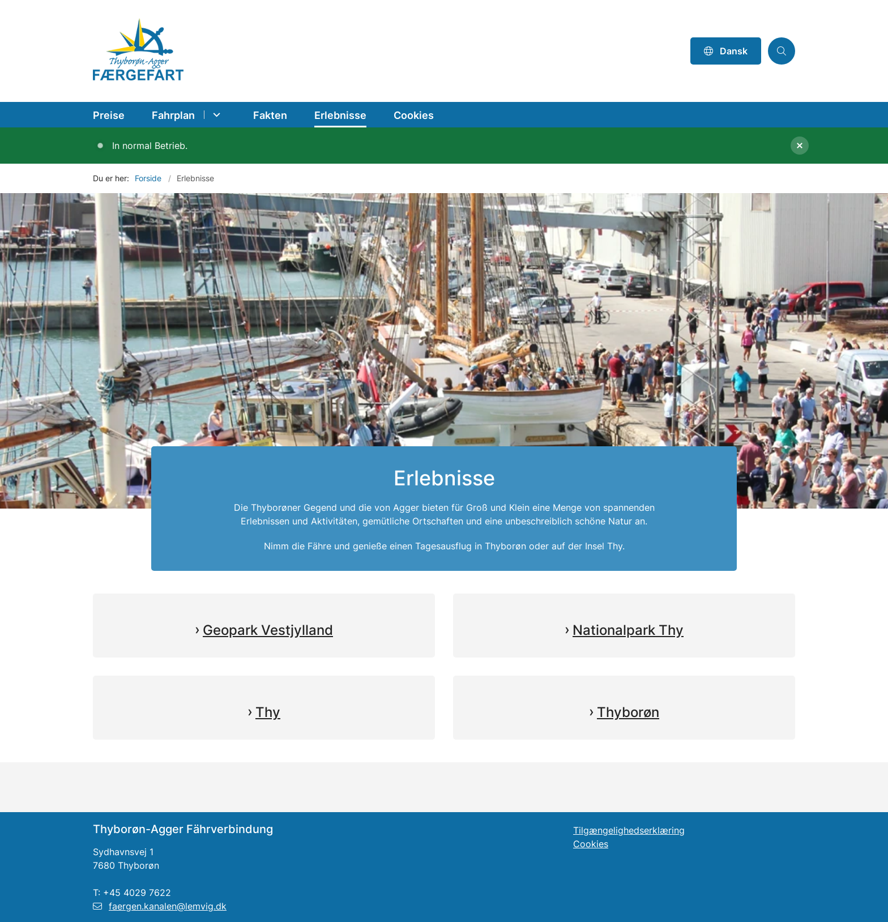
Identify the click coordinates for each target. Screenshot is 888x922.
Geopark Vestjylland (268, 630)
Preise (109, 115)
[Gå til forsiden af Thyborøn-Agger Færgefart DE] (388, 51)
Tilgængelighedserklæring (629, 830)
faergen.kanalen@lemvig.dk (160, 906)
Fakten (270, 115)
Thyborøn (628, 712)
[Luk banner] (835, 145)
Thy (267, 712)
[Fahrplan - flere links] (215, 114)
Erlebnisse (340, 115)
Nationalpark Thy (628, 630)
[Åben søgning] (781, 51)
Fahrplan (173, 115)
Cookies (414, 115)
